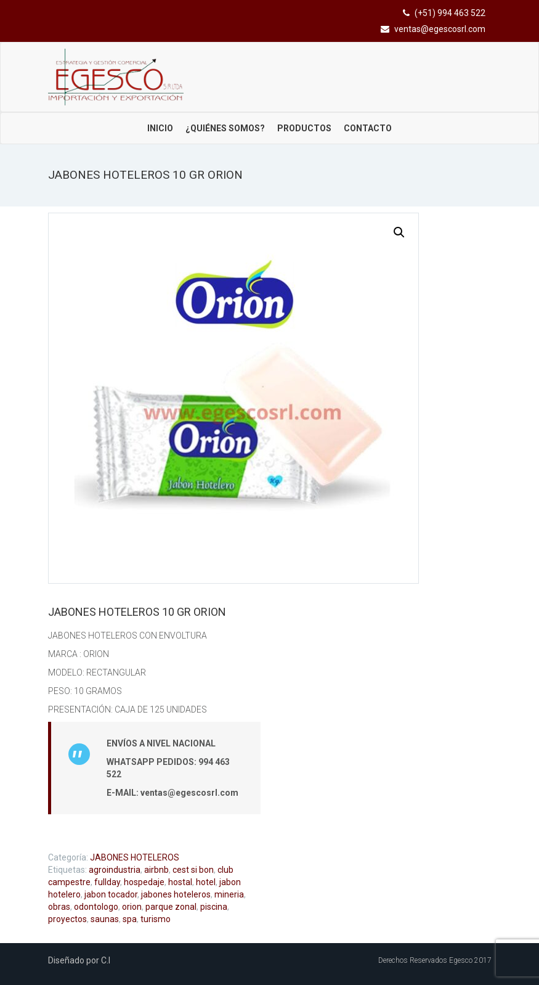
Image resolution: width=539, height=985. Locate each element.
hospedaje (144, 882)
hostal (180, 882)
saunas (105, 919)
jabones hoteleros (176, 894)
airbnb (156, 870)
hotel (206, 882)
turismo (155, 919)
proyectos (67, 919)
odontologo (96, 907)
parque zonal (171, 907)
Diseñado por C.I (79, 960)
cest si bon (193, 870)
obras (59, 907)
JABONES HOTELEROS (134, 857)
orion (132, 907)
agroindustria (114, 870)
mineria (229, 894)
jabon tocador (110, 894)
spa (130, 919)
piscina (213, 907)
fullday (107, 882)
